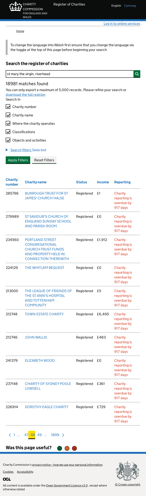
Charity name (22, 115)
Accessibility (25, 472)
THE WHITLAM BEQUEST (44, 267)
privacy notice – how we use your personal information (67, 465)
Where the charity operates (33, 123)
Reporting (122, 182)
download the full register (25, 94)
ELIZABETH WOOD (40, 360)
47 (26, 436)
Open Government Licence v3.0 (67, 485)
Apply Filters (18, 160)
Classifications (23, 132)
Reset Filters (44, 160)
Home (20, 31)
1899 (55, 436)
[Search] (73, 74)
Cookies (8, 472)
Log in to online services (122, 23)
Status (81, 182)
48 (33, 436)
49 (39, 436)
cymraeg (130, 5)
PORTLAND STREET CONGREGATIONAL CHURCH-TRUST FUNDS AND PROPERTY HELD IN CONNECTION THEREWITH (47, 249)
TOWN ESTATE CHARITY (44, 314)
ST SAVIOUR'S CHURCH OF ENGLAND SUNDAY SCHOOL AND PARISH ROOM (48, 221)
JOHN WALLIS (36, 337)
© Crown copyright (127, 484)
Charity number (24, 107)
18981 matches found (27, 83)
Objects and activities (29, 140)
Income (103, 182)
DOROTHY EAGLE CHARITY (46, 407)
